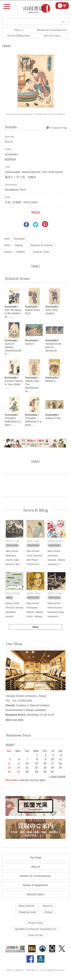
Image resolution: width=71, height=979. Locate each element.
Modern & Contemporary (52, 29)
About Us (47, 905)
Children (20, 251)
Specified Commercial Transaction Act (35, 929)
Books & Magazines (18, 35)
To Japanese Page (56, 128)
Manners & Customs (42, 245)
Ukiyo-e (18, 29)
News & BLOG (26, 905)
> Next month (57, 776)
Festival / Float (41, 251)
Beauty (19, 245)
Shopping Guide (27, 912)
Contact (48, 912)
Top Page (35, 857)
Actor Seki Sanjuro (52, 310)
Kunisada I (19, 238)
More (36, 626)
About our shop (14, 719)
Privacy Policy (35, 922)
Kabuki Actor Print (32, 310)
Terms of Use (35, 935)
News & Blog (35, 510)
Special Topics (52, 35)
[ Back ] (6, 45)
